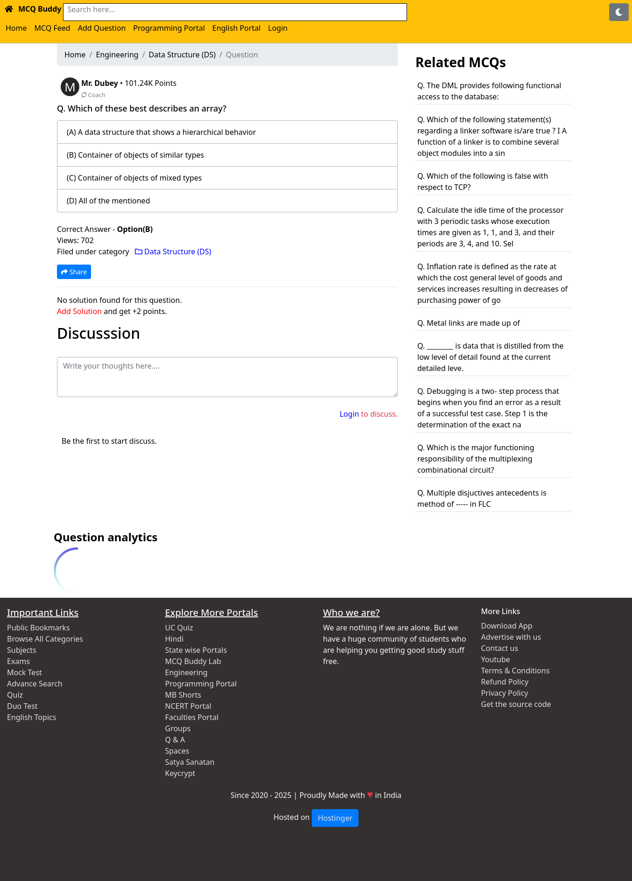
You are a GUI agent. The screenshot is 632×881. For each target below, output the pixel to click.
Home (16, 28)
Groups (178, 728)
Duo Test (22, 706)
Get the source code (516, 704)
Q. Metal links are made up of (468, 323)
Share (74, 271)
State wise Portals (196, 650)
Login (278, 28)
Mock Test (24, 672)
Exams (18, 661)
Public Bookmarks (38, 627)
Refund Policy (505, 682)
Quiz (15, 695)
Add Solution (79, 311)
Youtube (495, 659)
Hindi (174, 639)
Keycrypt (180, 773)
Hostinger (335, 818)
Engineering (117, 54)
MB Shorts (183, 695)
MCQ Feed (52, 28)
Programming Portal (169, 28)
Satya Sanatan (190, 762)
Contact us (500, 648)
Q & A (175, 739)
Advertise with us (511, 637)
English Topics (31, 717)
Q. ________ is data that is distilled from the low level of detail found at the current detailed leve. (490, 357)
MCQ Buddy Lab (193, 661)
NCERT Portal (188, 706)
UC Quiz (179, 627)
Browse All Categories (45, 639)
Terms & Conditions (515, 670)
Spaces (177, 751)
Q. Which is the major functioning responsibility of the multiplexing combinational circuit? (475, 458)
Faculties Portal (192, 717)
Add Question (102, 28)
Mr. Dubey (100, 83)
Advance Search (35, 683)
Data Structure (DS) (182, 54)
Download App (507, 626)
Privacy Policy (504, 693)
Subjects (21, 650)
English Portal (236, 28)
